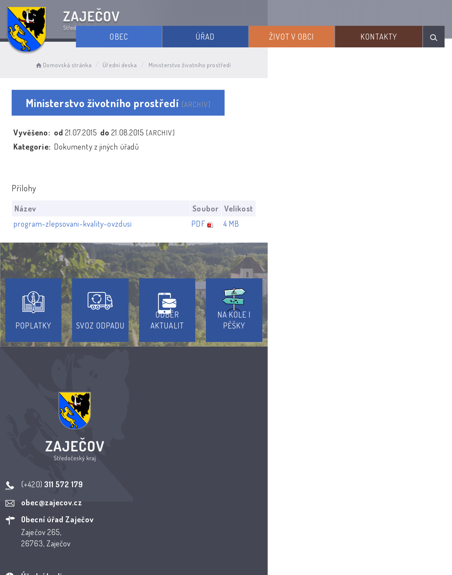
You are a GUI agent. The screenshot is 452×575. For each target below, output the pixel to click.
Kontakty (388, 31)
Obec (171, 31)
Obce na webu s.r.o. (338, 545)
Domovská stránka (80, 62)
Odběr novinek (252, 511)
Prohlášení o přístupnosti (174, 511)
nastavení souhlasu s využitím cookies (384, 557)
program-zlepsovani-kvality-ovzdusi (77, 224)
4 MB (411, 224)
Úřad (243, 31)
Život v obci (315, 31)
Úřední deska (137, 62)
